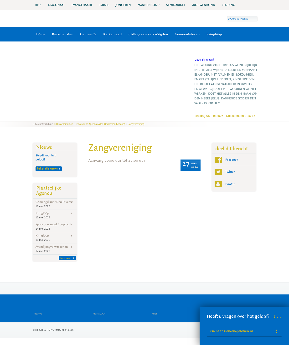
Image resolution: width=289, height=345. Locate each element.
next (45, 117)
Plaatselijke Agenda (48, 190)
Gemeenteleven (187, 34)
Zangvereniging (136, 124)
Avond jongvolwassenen (55, 249)
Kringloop (214, 34)
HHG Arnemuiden (63, 124)
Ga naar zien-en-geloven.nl (231, 331)
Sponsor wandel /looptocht (55, 226)
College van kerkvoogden (148, 34)
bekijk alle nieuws (48, 168)
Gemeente (88, 34)
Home (40, 34)
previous (34, 117)
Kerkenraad (112, 34)
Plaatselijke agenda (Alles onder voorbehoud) (100, 124)
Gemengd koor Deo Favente (55, 204)
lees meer (67, 258)
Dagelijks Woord (204, 60)
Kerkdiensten (62, 34)
